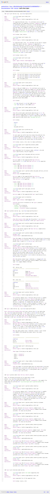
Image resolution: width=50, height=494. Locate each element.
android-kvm (4, 6)
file (28, 11)
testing (16, 8)
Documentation (5, 8)
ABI (12, 8)
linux (11, 6)
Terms (15, 492)
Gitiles (8, 492)
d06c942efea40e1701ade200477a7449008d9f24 (26, 6)
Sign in (47, 2)
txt (44, 491)
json (48, 491)
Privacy (11, 492)
